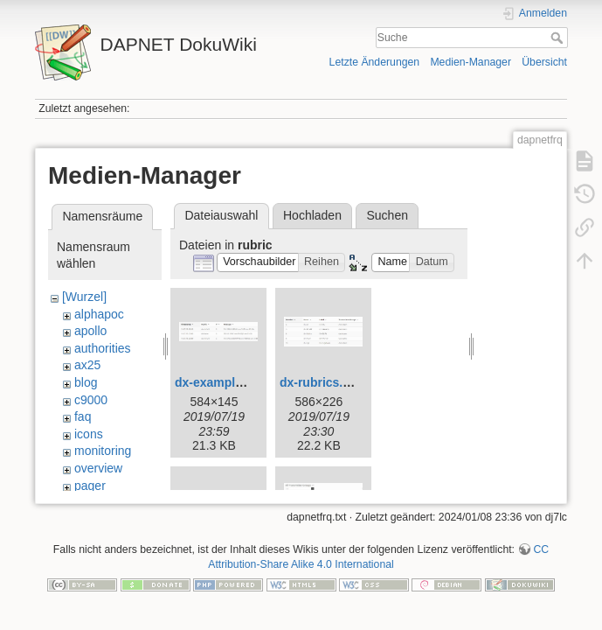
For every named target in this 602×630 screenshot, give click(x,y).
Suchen (387, 215)
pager (90, 486)
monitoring (102, 451)
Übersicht (544, 62)
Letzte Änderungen (374, 62)
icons (88, 434)
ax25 (87, 365)
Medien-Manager (470, 62)
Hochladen (312, 215)
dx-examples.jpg (223, 382)
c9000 (90, 400)
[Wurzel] (84, 297)
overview (98, 468)
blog (85, 382)
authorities (102, 348)
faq (82, 417)
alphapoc (99, 314)
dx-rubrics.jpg (320, 382)
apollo (90, 331)
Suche (558, 38)
